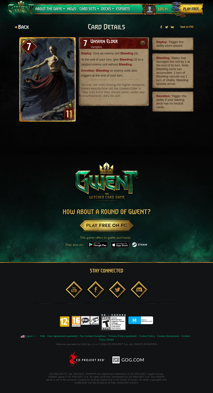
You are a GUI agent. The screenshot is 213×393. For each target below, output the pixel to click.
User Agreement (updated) (62, 336)
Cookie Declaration (168, 336)
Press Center (106, 340)
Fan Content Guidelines (93, 336)
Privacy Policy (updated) (122, 336)
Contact (185, 336)
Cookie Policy (147, 336)
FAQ (42, 336)
